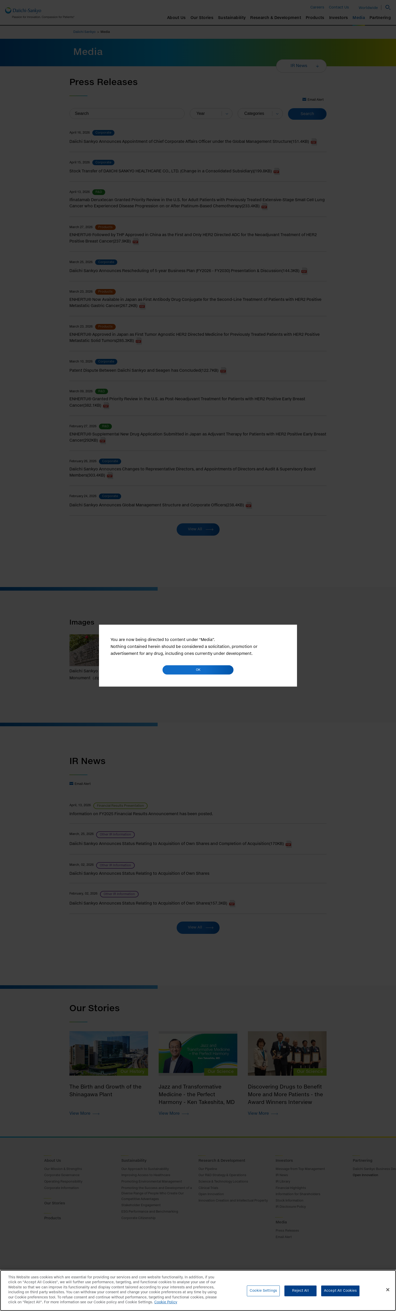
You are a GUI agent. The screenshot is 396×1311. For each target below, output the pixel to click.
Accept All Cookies (340, 1293)
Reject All (300, 1293)
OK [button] (198, 669)
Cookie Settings (263, 1293)
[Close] (387, 1292)
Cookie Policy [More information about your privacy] (165, 1305)
